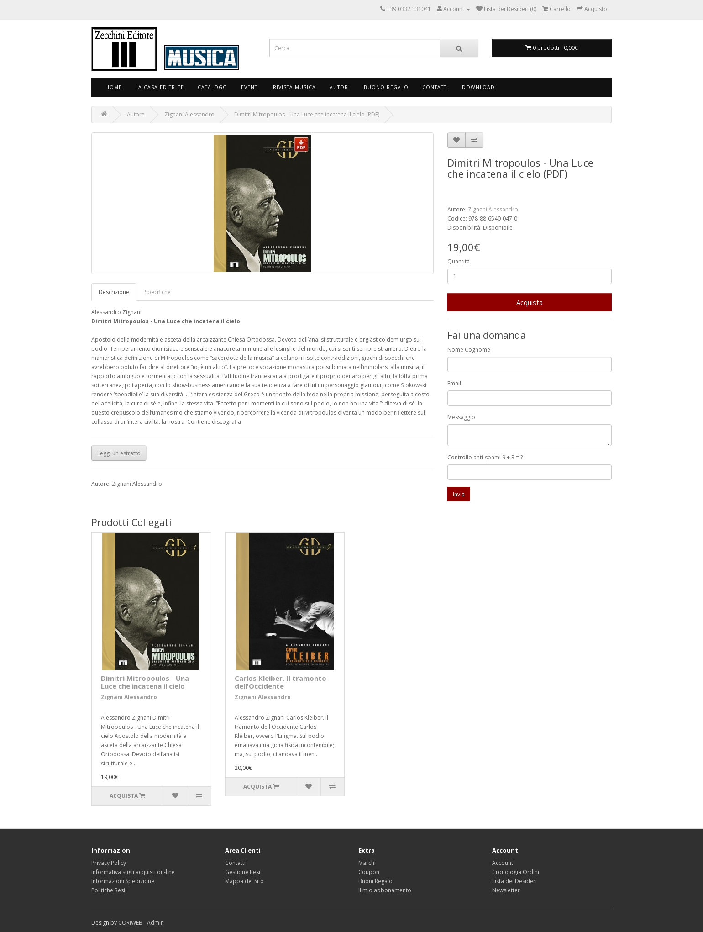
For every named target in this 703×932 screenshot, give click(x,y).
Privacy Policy (108, 863)
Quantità (458, 261)
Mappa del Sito (244, 881)
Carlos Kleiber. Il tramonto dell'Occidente (280, 682)
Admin (155, 923)
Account (502, 863)
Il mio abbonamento (384, 890)
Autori (340, 87)
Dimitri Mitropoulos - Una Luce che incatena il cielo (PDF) (306, 114)
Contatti (435, 87)
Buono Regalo (386, 87)
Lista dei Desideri (514, 881)
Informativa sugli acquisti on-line (133, 872)
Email (454, 383)
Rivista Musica (294, 87)
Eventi (250, 87)
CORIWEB (130, 923)
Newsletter (506, 890)
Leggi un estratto (119, 453)
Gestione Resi (242, 872)
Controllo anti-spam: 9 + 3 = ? (485, 457)
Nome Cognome (468, 349)
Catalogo (212, 87)
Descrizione (114, 292)
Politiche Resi (108, 890)
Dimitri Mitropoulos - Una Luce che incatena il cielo (145, 682)
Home (113, 87)
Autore (136, 114)
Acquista (529, 302)
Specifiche (158, 292)
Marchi (367, 863)
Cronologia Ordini (515, 872)
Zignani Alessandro (189, 114)
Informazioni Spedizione (122, 881)
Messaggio (461, 417)
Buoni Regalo (375, 881)
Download (478, 87)
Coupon (368, 872)
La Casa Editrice (160, 87)
